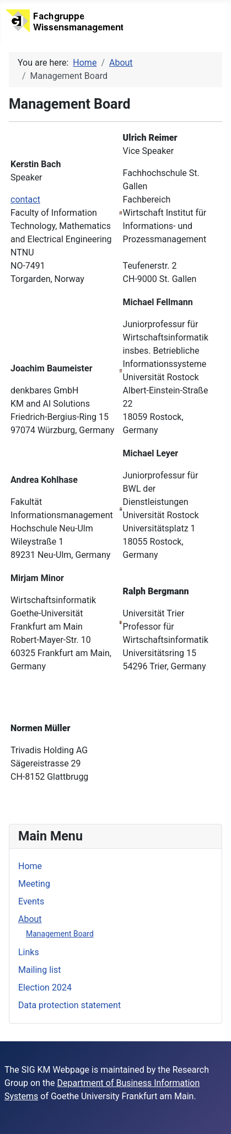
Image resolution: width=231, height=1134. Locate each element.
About (30, 919)
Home (30, 866)
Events (31, 901)
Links (28, 952)
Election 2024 (45, 987)
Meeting (34, 884)
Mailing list (39, 970)
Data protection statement (69, 1005)
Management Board (60, 933)
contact (25, 199)
